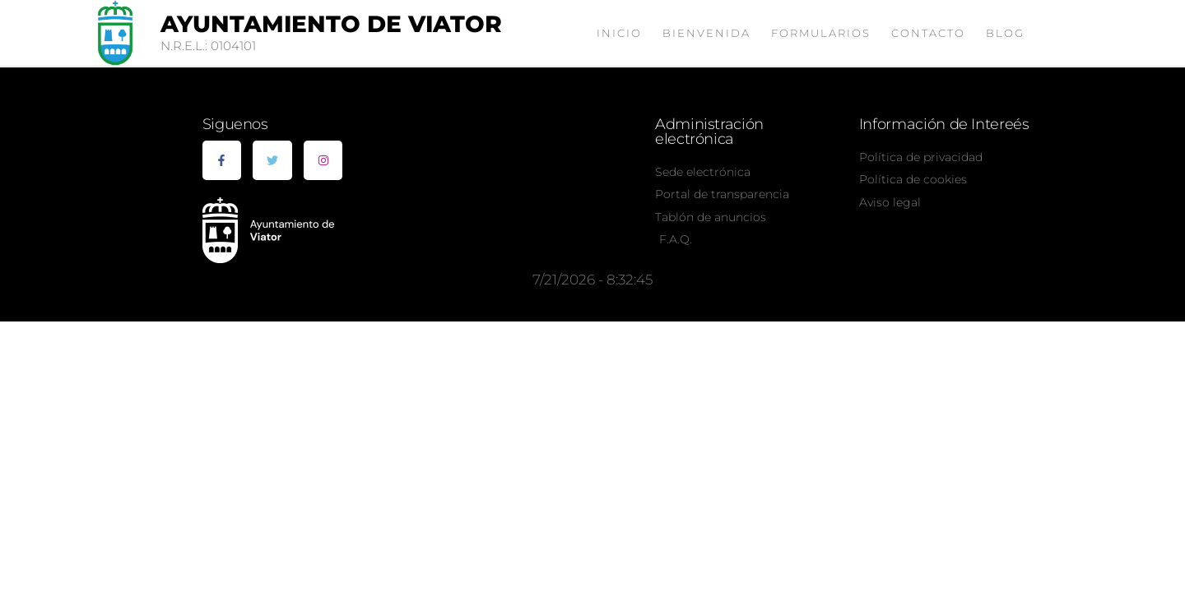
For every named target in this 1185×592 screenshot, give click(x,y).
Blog (1005, 32)
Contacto (928, 32)
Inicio (619, 32)
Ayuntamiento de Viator (331, 24)
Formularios (821, 32)
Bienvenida (706, 32)
